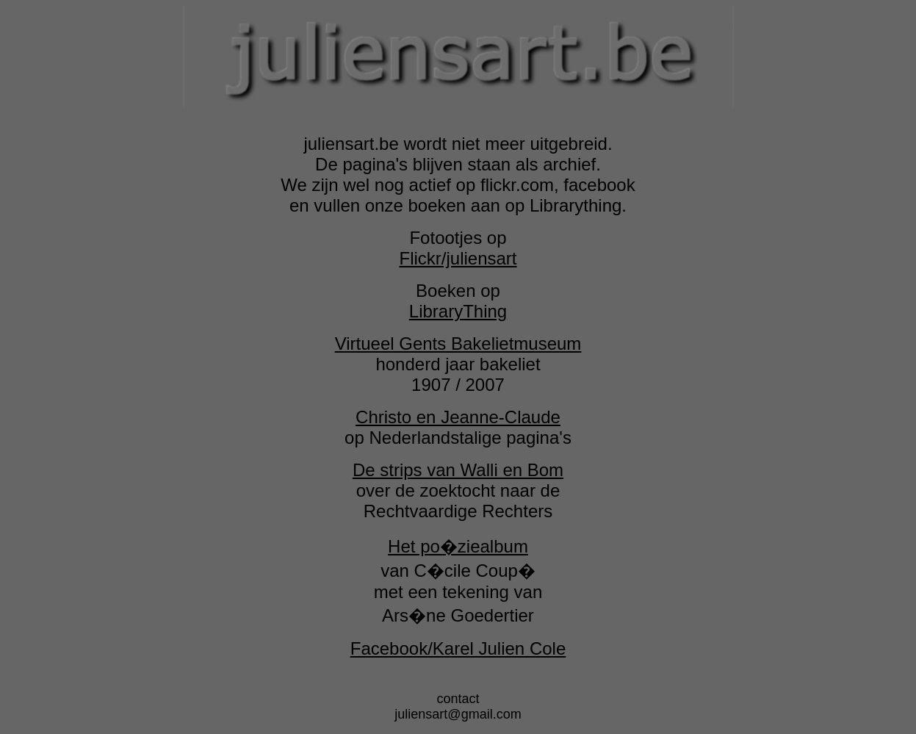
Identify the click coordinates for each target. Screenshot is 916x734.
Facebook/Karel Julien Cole (458, 648)
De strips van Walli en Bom (458, 470)
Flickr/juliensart (457, 258)
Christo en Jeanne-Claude (458, 417)
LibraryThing (458, 311)
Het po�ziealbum (458, 546)
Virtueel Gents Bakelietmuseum (458, 343)
